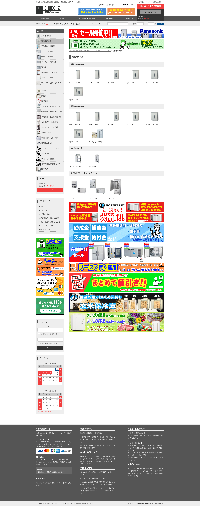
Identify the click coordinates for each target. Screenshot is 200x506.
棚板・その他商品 (45, 158)
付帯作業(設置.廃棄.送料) (48, 164)
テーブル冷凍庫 (44, 56)
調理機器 (42, 101)
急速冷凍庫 (97, 160)
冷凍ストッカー (44, 77)
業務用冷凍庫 (43, 41)
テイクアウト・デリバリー (48, 148)
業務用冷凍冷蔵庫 (45, 46)
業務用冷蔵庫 (43, 35)
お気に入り (64, 18)
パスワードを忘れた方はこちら (47, 343)
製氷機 (41, 67)
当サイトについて (46, 210)
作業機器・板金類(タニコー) (49, 111)
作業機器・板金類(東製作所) (49, 117)
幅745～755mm (97, 76)
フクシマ (117, 188)
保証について (44, 230)
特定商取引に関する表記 (49, 218)
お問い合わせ (129, 18)
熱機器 (41, 96)
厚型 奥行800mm (77, 106)
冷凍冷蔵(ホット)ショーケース (50, 72)
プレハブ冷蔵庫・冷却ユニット (49, 84)
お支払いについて (46, 206)
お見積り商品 (43, 153)
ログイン (150, 2)
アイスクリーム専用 (97, 136)
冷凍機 (41, 90)
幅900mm (117, 76)
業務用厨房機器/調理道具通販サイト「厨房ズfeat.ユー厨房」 (90, 51)
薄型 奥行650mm (77, 64)
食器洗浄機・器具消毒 (47, 122)
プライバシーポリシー (48, 226)
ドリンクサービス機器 (47, 127)
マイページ (109, 18)
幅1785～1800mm (78, 94)
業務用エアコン (44, 143)
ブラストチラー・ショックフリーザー (85, 173)
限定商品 (42, 169)
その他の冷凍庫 (76, 148)
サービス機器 (43, 132)
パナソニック (97, 188)
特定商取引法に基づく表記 (85, 503)
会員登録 (46, 503)
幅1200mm (136, 76)
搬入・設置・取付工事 (86, 18)
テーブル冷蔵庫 (44, 51)
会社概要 (39, 503)
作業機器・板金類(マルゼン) (49, 106)
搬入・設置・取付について (49, 222)
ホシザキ (78, 188)
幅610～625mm (78, 76)
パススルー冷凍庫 (78, 160)
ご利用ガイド (143, 2)
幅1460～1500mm (155, 76)
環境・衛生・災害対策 (47, 138)
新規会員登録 (157, 2)
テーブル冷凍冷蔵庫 (46, 62)
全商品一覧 (45, 18)
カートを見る (50, 190)
